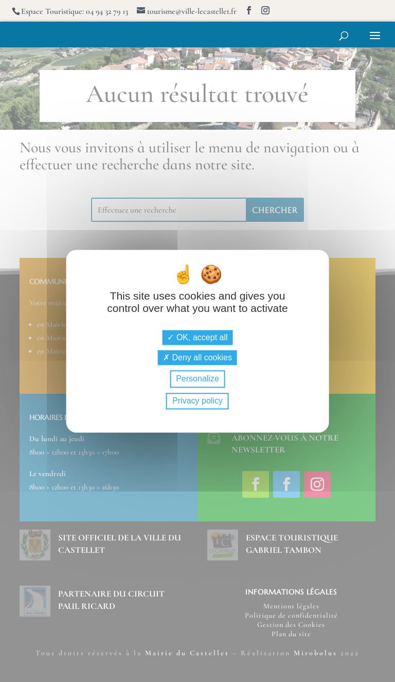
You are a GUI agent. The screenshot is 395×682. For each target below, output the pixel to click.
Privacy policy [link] (197, 400)
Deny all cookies (197, 358)
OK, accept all (197, 338)
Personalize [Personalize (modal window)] (197, 379)
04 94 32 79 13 (107, 11)
